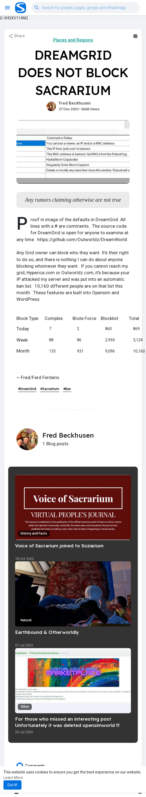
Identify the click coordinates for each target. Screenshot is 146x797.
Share (16, 36)
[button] (85, 7)
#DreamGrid (27, 389)
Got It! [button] (12, 785)
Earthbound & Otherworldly (47, 632)
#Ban (67, 389)
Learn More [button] (13, 777)
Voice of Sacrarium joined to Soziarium (59, 545)
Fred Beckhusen (75, 103)
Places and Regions (73, 40)
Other (25, 707)
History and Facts (34, 533)
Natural (26, 620)
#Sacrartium (49, 389)
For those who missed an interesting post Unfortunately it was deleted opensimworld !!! (67, 722)
